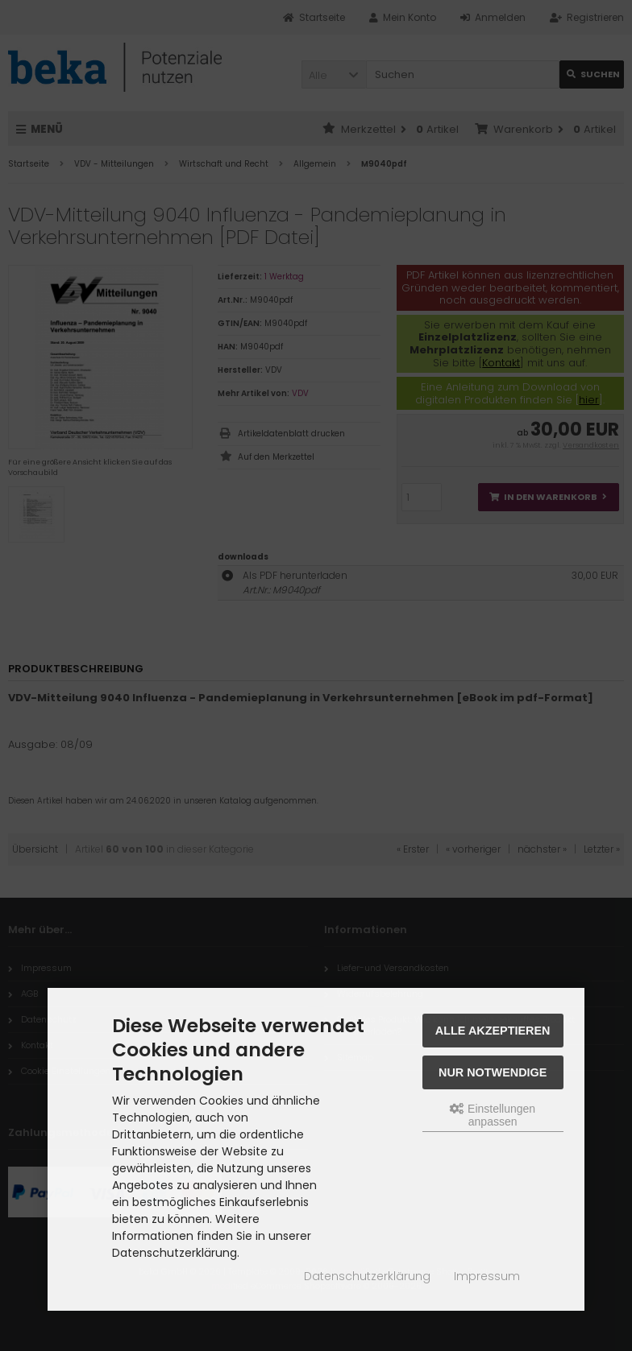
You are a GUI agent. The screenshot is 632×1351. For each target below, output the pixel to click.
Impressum (487, 1276)
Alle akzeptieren (493, 1030)
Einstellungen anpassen (492, 1115)
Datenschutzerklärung (367, 1276)
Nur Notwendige (493, 1072)
